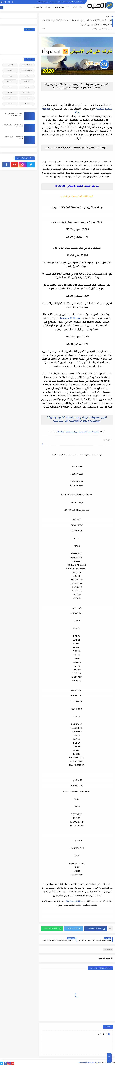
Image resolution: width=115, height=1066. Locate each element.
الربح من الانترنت (58, 7)
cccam (27, 98)
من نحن (52, 2)
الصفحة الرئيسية (79, 2)
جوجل (10, 76)
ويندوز (10, 92)
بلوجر (27, 76)
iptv (10, 98)
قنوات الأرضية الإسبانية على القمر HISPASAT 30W (78, 432)
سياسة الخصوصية (42, 2)
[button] (95, 928)
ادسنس (48, 7)
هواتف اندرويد (77, 7)
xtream (10, 103)
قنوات (10, 87)
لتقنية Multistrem (74, 901)
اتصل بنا (58, 2)
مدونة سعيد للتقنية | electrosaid (88, 1063)
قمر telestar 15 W (70, 318)
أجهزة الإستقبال (38, 7)
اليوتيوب (10, 70)
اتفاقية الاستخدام (67, 2)
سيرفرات (10, 81)
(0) (43, 29)
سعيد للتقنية (104, 109)
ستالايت (68, 7)
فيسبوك (27, 87)
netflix (27, 103)
